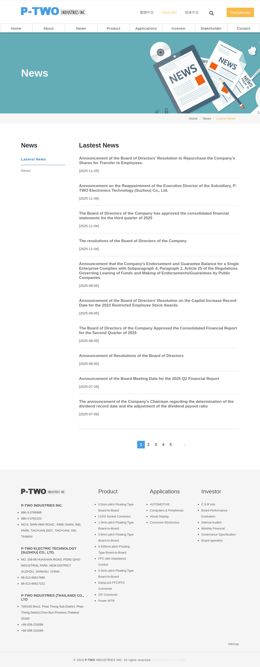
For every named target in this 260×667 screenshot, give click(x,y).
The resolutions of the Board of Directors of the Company (133, 241)
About (49, 28)
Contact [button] (243, 28)
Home (193, 118)
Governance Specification (218, 534)
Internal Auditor (211, 522)
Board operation (212, 540)
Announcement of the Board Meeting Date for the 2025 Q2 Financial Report (149, 378)
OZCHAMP (177, 660)
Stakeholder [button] (211, 28)
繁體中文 (147, 12)
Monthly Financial (213, 528)
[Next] (183, 445)
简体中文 (192, 12)
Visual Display (159, 516)
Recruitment (240, 13)
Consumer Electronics (164, 522)
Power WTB (106, 600)
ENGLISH (169, 12)
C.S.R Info (208, 504)
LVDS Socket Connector (114, 516)
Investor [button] (178, 28)
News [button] (81, 28)
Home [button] (16, 28)
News (207, 118)
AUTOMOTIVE (160, 504)
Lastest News (33, 159)
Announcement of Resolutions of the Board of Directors (131, 356)
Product (113, 28)
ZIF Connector (107, 594)
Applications (146, 28)
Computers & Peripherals (167, 510)
